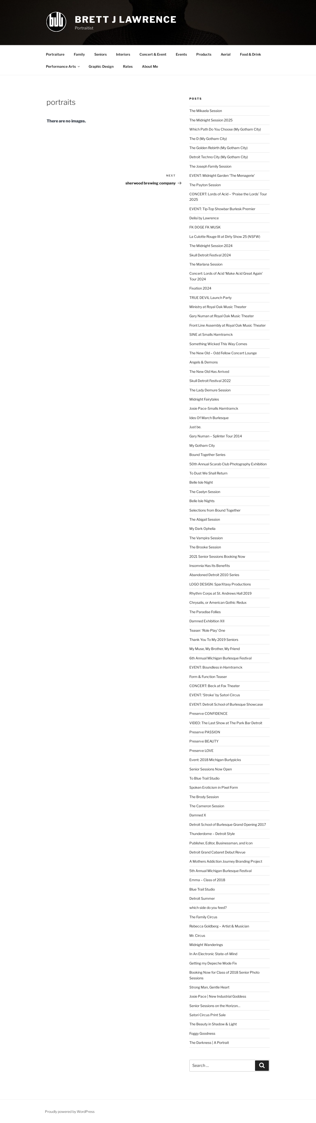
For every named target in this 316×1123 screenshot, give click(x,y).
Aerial (226, 54)
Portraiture (55, 54)
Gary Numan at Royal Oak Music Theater (221, 316)
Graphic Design (101, 66)
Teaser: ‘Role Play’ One (207, 630)
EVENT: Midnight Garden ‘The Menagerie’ (222, 175)
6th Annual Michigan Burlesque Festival (220, 658)
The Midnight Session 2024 (211, 246)
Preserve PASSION (204, 732)
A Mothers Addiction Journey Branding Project (225, 861)
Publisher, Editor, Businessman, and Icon (221, 843)
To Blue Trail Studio (204, 778)
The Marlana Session (205, 264)
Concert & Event (152, 54)
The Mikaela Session (205, 111)
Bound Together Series (207, 454)
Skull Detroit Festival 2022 (210, 381)
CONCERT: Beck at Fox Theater (214, 686)
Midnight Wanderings (206, 945)
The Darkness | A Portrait (209, 1042)
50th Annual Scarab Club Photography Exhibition (228, 464)
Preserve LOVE (201, 750)
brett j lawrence (126, 19)
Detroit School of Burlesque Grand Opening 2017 (227, 824)
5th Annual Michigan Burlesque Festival (220, 871)
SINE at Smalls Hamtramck (211, 334)
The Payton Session (205, 185)
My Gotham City (202, 445)
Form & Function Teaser (208, 676)
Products (203, 54)
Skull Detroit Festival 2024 (210, 255)
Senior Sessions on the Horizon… (214, 1006)
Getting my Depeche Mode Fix (213, 963)
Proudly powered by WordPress (70, 1111)
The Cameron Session (206, 806)
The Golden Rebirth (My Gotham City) (218, 148)
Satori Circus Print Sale (207, 1015)
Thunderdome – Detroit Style (212, 833)
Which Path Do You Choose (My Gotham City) (225, 129)
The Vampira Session (206, 538)
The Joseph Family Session (210, 166)
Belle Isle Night (201, 482)
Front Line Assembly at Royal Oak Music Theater (227, 325)
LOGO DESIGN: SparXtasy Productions (220, 584)
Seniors (100, 54)
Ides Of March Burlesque (209, 418)
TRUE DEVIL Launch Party (210, 297)
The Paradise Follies (205, 612)
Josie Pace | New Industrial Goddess (217, 996)
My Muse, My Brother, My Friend (214, 649)
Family (79, 54)
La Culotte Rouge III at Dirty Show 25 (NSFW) (224, 236)
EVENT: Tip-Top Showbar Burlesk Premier (222, 209)
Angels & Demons (203, 362)
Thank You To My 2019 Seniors (213, 639)
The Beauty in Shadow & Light (213, 1024)
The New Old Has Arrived (209, 371)
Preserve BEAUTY (203, 741)
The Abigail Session (204, 519)
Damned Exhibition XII (206, 621)
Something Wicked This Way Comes (218, 344)
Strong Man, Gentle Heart (209, 987)
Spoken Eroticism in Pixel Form (213, 787)
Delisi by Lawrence (204, 218)
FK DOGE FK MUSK (205, 227)
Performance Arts (63, 66)
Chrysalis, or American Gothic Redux (218, 602)
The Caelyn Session (204, 492)
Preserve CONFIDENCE (208, 713)
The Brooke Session (205, 547)
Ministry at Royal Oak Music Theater (217, 307)
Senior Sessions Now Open (210, 769)
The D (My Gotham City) (208, 138)
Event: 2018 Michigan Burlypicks (215, 760)
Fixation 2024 (200, 288)
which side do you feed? (208, 907)
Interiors (123, 54)
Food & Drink (250, 54)
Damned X (197, 815)
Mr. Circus (197, 935)
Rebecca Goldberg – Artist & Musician (219, 926)
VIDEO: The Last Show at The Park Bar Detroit (225, 723)
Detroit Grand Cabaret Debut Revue (217, 852)
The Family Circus (203, 917)
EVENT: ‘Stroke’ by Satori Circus (214, 695)
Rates (128, 66)
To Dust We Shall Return (208, 473)
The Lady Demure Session (210, 390)
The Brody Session (204, 797)
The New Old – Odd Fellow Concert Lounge (223, 353)
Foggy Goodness (202, 1033)
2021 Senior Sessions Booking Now (217, 556)
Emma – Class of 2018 (207, 880)
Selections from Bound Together (214, 510)
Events (181, 54)
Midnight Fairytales (204, 399)
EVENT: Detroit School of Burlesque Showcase (226, 704)
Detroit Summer (202, 898)
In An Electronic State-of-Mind (213, 954)
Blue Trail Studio (202, 889)
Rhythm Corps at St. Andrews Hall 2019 (220, 593)
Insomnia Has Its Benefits (209, 565)
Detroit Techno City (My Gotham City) (218, 157)
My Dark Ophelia (202, 528)
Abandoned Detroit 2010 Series (214, 575)
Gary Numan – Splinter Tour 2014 (215, 436)
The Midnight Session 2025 (211, 120)
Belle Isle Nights (202, 501)
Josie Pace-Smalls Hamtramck (213, 408)
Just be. (195, 427)
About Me (150, 66)
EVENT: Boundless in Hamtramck (215, 667)
